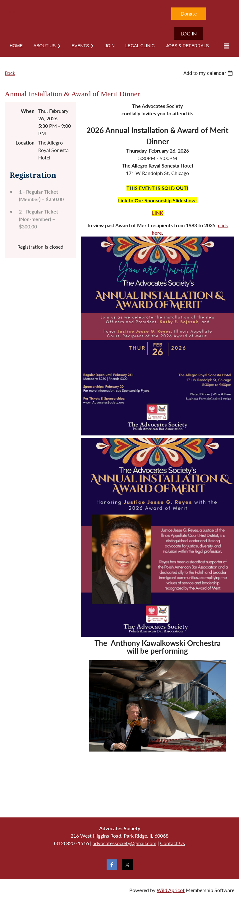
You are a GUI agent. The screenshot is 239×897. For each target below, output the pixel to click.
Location (25, 142)
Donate (189, 13)
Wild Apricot (171, 890)
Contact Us (172, 843)
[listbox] (208, 73)
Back (10, 73)
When (27, 111)
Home (11, 11)
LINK (157, 213)
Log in (189, 33)
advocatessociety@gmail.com (124, 843)
